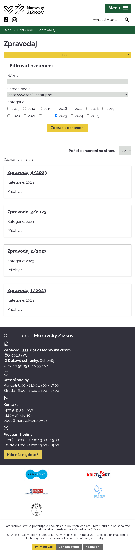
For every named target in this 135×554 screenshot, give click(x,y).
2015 (47, 108)
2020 (16, 116)
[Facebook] (6, 19)
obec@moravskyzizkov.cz (25, 420)
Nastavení (92, 546)
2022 (47, 116)
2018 (95, 108)
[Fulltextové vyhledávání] (110, 19)
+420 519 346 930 (18, 410)
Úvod (7, 30)
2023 (63, 116)
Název (12, 76)
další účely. (94, 529)
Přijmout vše (44, 546)
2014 (31, 108)
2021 (31, 116)
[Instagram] (14, 19)
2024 (79, 116)
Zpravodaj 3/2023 (26, 211)
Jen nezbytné (69, 546)
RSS (95, 55)
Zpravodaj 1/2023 (26, 290)
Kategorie (15, 102)
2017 (79, 108)
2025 (95, 116)
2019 (111, 108)
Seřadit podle (19, 89)
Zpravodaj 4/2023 (27, 172)
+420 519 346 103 (18, 415)
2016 (63, 108)
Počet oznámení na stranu (92, 150)
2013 (16, 108)
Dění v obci (25, 30)
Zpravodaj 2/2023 (27, 251)
